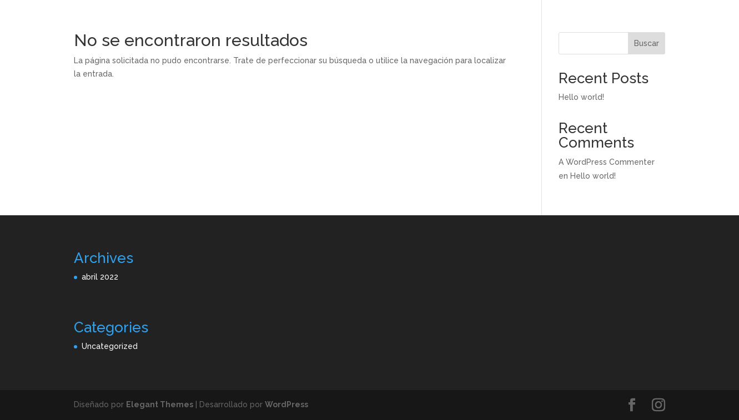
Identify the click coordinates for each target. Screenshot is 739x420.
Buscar (646, 43)
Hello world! (581, 97)
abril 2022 (100, 276)
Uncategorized (110, 346)
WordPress (286, 404)
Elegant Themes (159, 404)
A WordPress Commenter (607, 162)
